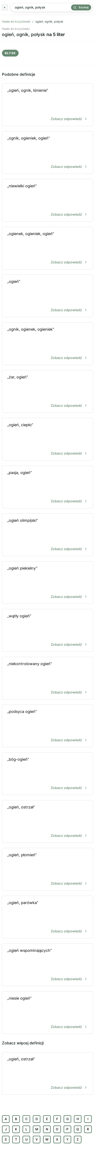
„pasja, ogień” (47, 487)
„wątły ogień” (47, 631)
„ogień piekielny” (47, 583)
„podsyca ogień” (47, 726)
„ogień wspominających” (47, 965)
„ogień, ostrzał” (47, 822)
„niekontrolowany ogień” (47, 678)
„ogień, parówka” (47, 917)
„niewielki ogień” (47, 201)
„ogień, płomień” (47, 870)
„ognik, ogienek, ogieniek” (47, 344)
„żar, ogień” (47, 392)
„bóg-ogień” (47, 774)
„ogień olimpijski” (47, 535)
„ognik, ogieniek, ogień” (47, 153)
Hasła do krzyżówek (16, 21)
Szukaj (81, 7)
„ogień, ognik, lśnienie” (47, 105)
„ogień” (47, 296)
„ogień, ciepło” (47, 439)
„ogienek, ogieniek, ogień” (47, 248)
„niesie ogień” (47, 1013)
